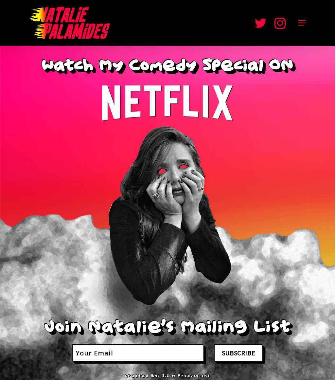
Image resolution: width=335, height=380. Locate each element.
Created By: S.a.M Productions (167, 375)
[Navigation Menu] (302, 23)
